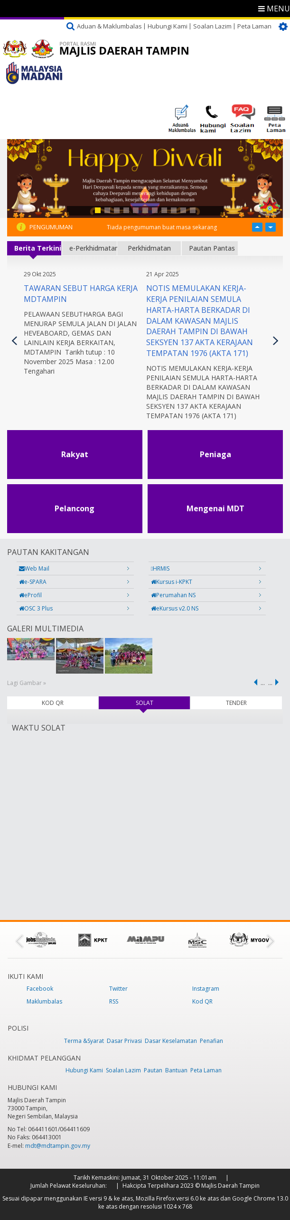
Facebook (40, 989)
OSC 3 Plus (36, 608)
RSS (113, 1001)
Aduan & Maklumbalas (109, 26)
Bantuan (176, 1070)
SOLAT (157, 703)
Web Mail (34, 568)
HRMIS (160, 568)
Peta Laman (254, 26)
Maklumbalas (44, 1001)
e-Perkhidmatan (92, 248)
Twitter (118, 989)
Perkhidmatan (149, 248)
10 (183, 210)
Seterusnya (275, 340)
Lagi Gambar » (26, 683)
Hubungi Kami (167, 26)
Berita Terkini (37, 248)
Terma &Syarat (84, 1041)
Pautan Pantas (212, 248)
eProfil (30, 595)
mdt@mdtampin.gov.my (57, 1146)
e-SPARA (33, 582)
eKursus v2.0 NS (174, 608)
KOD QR (53, 703)
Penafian (211, 1041)
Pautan (153, 1070)
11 (193, 210)
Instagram (205, 989)
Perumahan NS (173, 595)
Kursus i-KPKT (171, 582)
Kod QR (202, 1001)
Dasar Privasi (124, 1041)
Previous (14, 340)
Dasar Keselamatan (171, 1041)
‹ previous (254, 682)
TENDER (236, 703)
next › (278, 682)
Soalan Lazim (212, 26)
